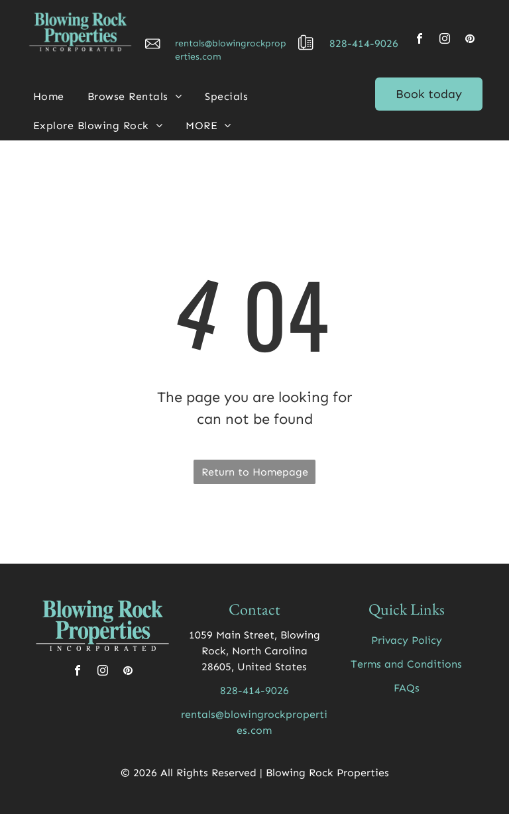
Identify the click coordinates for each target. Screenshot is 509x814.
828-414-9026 (363, 43)
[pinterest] (470, 40)
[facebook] (419, 40)
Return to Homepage (254, 472)
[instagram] (445, 40)
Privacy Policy (406, 640)
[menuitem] (54, 96)
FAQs (407, 688)
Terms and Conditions (406, 664)
